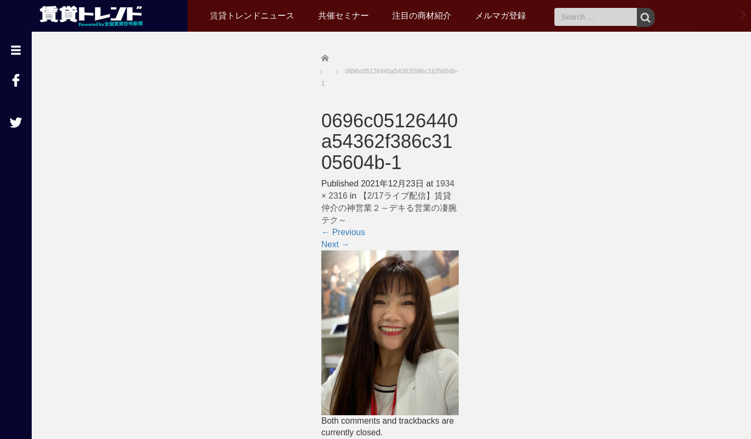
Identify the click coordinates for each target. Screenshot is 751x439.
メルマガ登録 (500, 15)
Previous (343, 232)
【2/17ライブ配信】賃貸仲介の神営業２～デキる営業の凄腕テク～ (389, 208)
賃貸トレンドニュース (252, 15)
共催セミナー (343, 15)
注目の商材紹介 (421, 15)
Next (335, 244)
